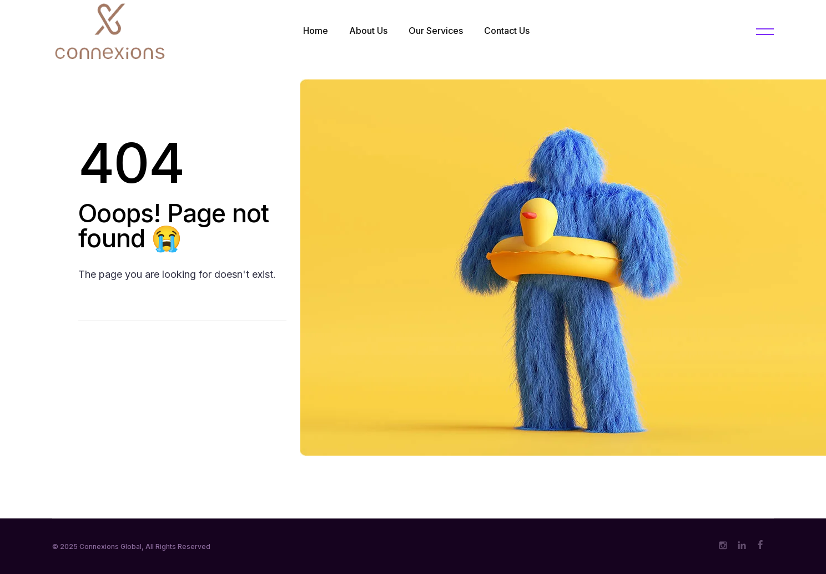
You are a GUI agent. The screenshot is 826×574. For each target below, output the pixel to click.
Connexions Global (110, 546)
